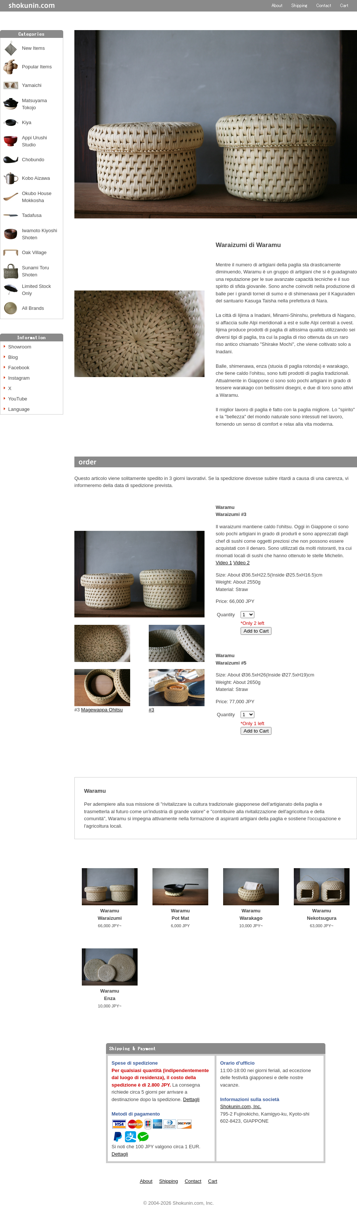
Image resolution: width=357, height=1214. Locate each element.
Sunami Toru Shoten (35, 271)
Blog (13, 357)
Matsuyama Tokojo (34, 104)
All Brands (33, 308)
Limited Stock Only (36, 289)
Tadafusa (32, 215)
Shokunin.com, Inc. (240, 1106)
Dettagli (191, 1099)
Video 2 (241, 562)
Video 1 (224, 562)
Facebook (18, 367)
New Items (33, 48)
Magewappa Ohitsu (102, 710)
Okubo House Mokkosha (37, 197)
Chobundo (33, 159)
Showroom (19, 347)
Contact (193, 1181)
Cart (213, 1181)
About (146, 1181)
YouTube (17, 399)
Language (19, 409)
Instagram (19, 378)
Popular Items (37, 66)
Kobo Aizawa (36, 178)
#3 (177, 707)
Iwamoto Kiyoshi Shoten (39, 234)
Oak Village (34, 252)
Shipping (168, 1181)
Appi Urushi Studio (34, 141)
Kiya (26, 122)
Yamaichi (32, 85)
